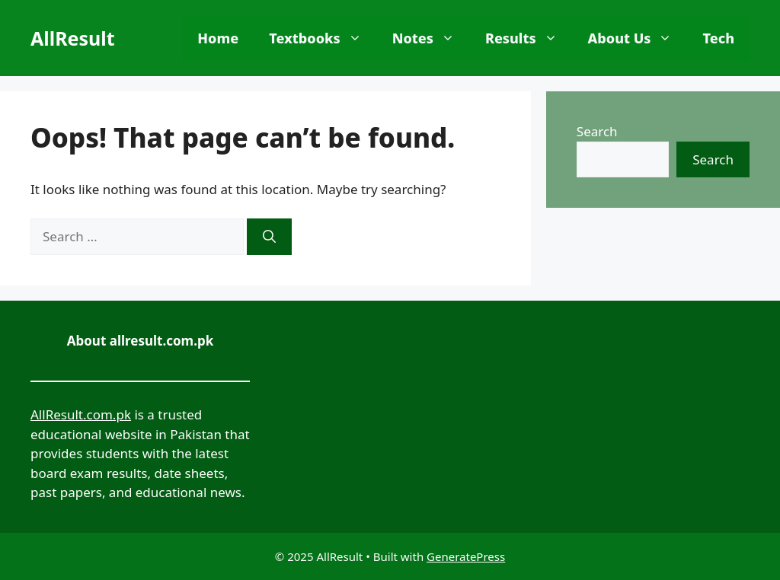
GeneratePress (466, 556)
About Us (638, 38)
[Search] (269, 236)
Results (529, 38)
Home (217, 38)
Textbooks (322, 38)
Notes (431, 38)
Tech (718, 38)
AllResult (72, 38)
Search (597, 131)
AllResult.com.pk (80, 414)
